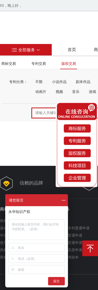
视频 (59, 92)
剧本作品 (83, 82)
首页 (72, 49)
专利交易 (38, 64)
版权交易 (68, 64)
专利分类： (18, 82)
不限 (39, 82)
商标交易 (8, 64)
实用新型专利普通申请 (71, 228)
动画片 (40, 92)
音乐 (75, 92)
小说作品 (59, 82)
